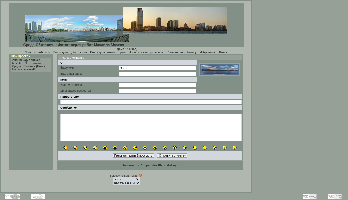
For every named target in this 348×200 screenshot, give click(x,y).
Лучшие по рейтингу (182, 52)
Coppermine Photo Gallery (158, 165)
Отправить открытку (172, 155)
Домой (121, 49)
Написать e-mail (23, 69)
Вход (133, 49)
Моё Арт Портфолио (26, 63)
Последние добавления (70, 52)
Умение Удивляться (26, 60)
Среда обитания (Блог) (28, 66)
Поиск (223, 52)
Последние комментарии (108, 52)
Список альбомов (37, 52)
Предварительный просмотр (133, 155)
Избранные (208, 52)
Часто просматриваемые (146, 52)
